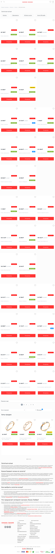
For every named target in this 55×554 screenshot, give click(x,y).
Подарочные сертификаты (35, 523)
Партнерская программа (34, 537)
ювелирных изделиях (23, 478)
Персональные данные (35, 531)
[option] (10, 437)
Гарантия (19, 542)
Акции (31, 522)
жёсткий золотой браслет (23, 497)
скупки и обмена (14, 507)
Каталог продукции (34, 526)
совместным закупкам (21, 513)
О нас (18, 522)
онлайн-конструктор (25, 505)
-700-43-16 (27, 548)
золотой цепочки (39, 482)
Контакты (19, 526)
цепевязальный (9, 497)
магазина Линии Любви (32, 509)
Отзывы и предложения (35, 529)
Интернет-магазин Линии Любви (45, 467)
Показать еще (5, 401)
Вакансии (19, 528)
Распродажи (6, 511)
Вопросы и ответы (33, 528)
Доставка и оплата (21, 537)
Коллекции (32, 525)
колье (8, 482)
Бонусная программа (21, 523)
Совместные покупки (33, 536)
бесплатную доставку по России (34, 515)
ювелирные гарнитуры (9, 512)
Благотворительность (22, 531)
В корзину (9, 41)
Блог (18, 529)
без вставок (17, 484)
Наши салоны (20, 525)
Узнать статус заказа (21, 536)
